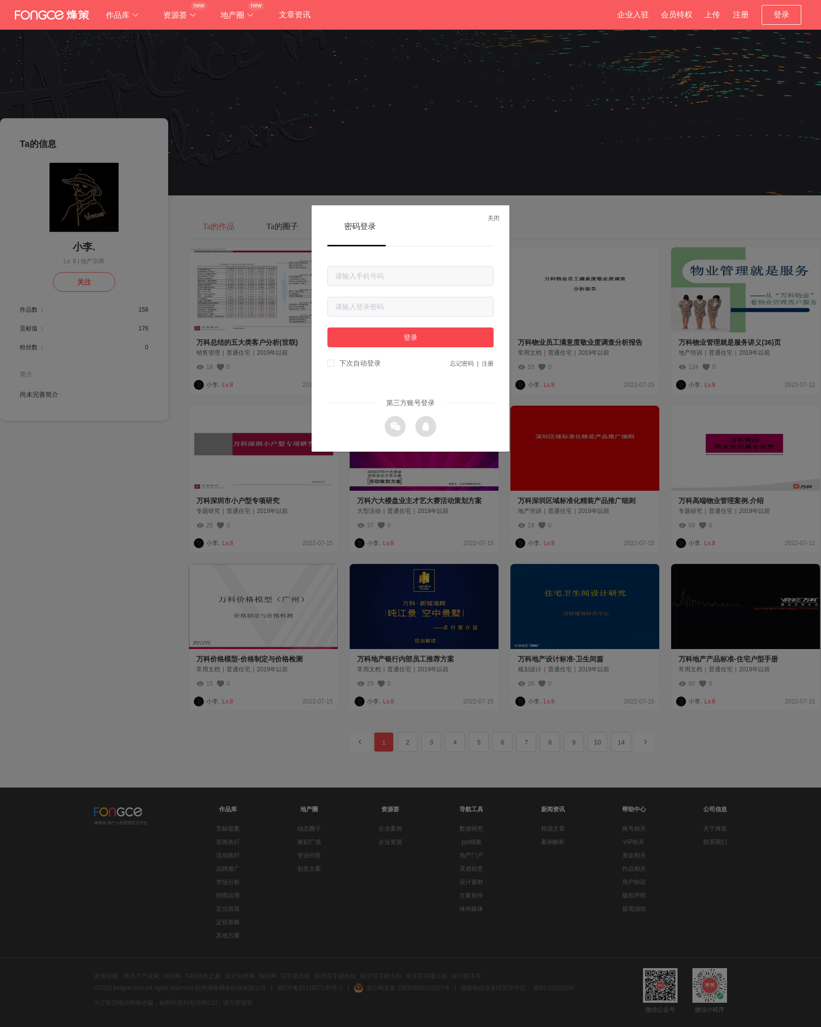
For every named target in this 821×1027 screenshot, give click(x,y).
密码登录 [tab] (360, 226)
